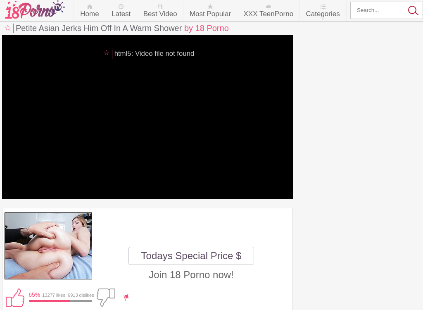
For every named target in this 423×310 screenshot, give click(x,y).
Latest (121, 14)
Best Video (160, 14)
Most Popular (210, 14)
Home (89, 14)
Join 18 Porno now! (191, 274)
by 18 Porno (206, 28)
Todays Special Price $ (191, 255)
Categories (323, 14)
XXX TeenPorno (268, 14)
